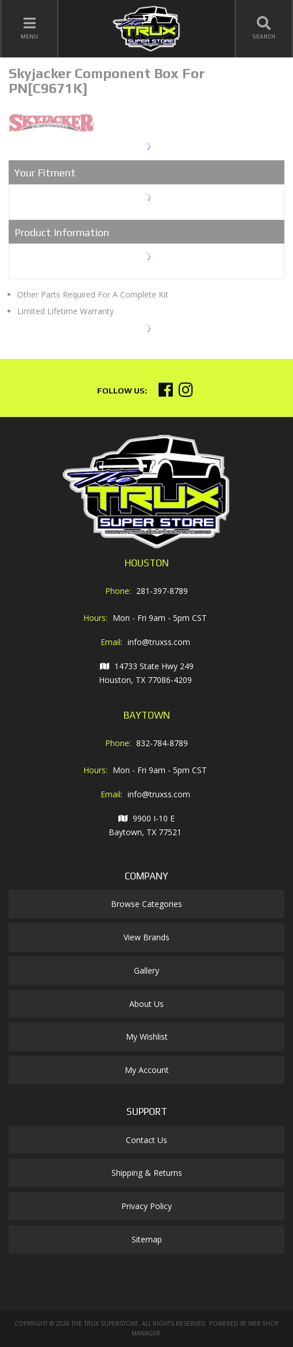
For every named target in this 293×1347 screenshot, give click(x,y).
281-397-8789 (162, 590)
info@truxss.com (159, 641)
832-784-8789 (162, 743)
